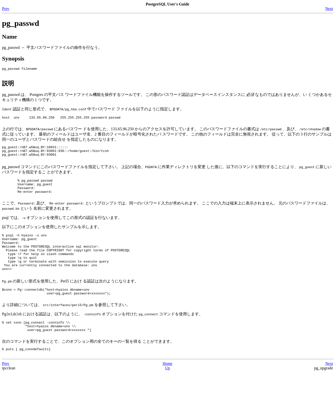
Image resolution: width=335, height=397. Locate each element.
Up (167, 393)
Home (167, 388)
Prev (5, 8)
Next (329, 8)
